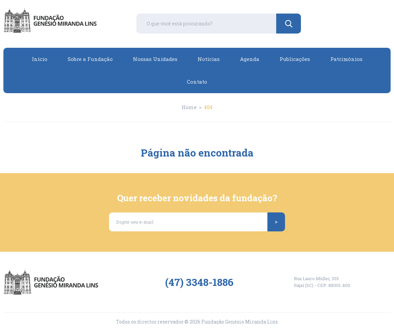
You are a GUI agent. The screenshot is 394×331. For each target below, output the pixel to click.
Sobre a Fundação (90, 59)
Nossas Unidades (155, 59)
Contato (197, 81)
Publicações (295, 59)
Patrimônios (346, 59)
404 (208, 107)
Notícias (209, 59)
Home (189, 107)
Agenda (249, 59)
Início (39, 59)
